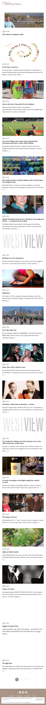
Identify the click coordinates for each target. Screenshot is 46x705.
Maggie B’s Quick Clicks (10, 626)
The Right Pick (7, 663)
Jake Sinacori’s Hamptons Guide (13, 34)
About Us (27, 696)
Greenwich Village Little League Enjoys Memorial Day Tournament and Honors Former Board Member (20, 142)
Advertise (11, 696)
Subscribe (19, 696)
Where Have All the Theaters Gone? (14, 367)
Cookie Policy (27, 702)
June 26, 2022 (6, 31)
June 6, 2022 (5, 64)
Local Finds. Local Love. (10, 67)
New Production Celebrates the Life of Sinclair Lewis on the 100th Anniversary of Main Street (21, 442)
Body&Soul (6, 293)
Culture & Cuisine (8, 589)
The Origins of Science (9, 517)
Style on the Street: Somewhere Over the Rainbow (18, 104)
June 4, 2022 (5, 101)
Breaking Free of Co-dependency (13, 258)
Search (35, 696)
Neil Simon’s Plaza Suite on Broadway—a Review (18, 404)
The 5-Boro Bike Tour (9, 330)
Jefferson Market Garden (10, 552)
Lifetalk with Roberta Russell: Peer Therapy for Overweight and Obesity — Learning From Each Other (22, 220)
